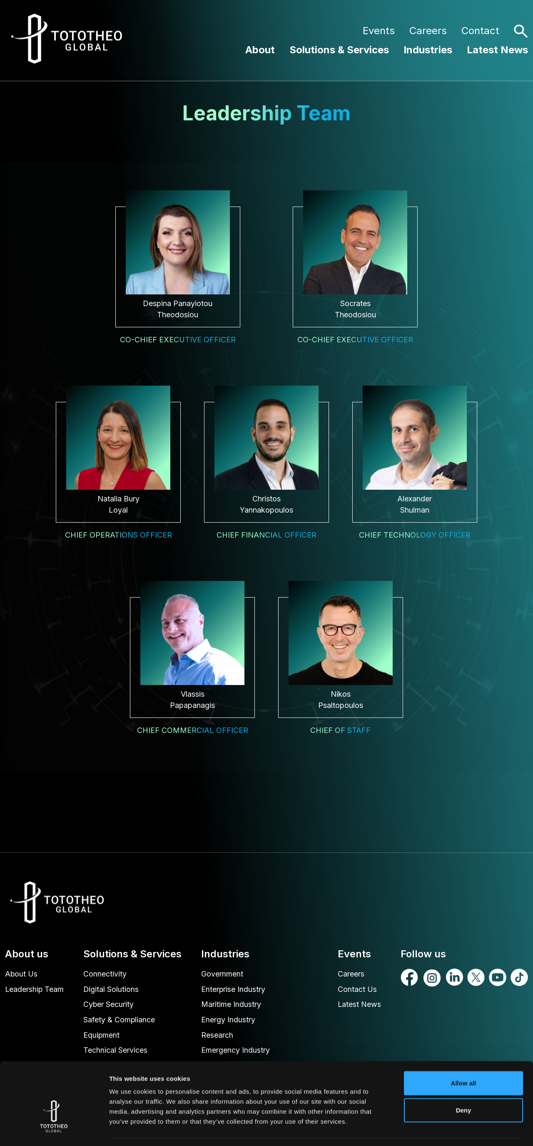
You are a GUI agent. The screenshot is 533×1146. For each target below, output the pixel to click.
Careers (428, 31)
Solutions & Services (339, 50)
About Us (21, 974)
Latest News (497, 50)
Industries (427, 50)
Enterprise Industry (233, 989)
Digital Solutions (111, 989)
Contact (480, 31)
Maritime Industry (231, 1005)
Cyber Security (109, 1005)
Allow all (463, 1057)
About (260, 50)
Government (222, 974)
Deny (463, 1085)
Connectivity (105, 974)
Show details (437, 1129)
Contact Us (357, 989)
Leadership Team (35, 989)
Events (379, 31)
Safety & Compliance (120, 1020)
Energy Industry (228, 1020)
